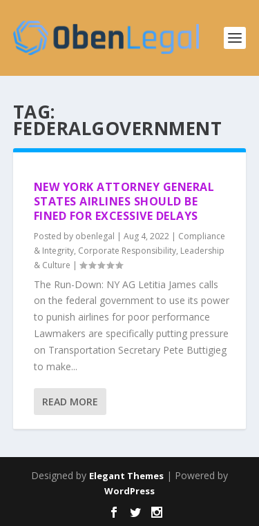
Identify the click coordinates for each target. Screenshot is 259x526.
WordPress (129, 491)
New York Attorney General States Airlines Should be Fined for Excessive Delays (124, 201)
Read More (70, 401)
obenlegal (95, 236)
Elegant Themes (126, 475)
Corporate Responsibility (127, 250)
